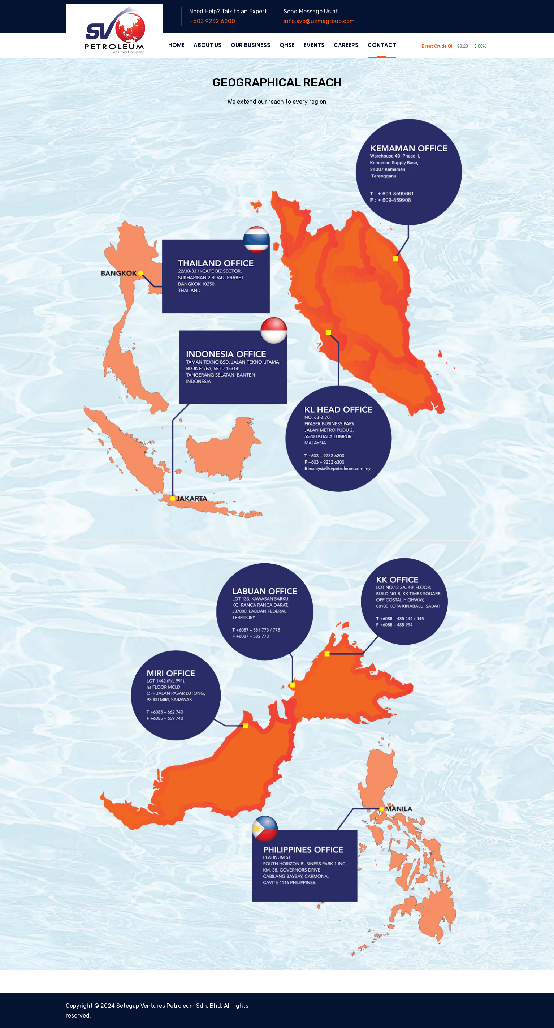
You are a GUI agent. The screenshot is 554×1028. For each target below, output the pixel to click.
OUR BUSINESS (250, 45)
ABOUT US (208, 45)
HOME (176, 45)
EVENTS (314, 45)
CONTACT (382, 45)
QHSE (287, 45)
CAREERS (346, 45)
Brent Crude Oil (437, 46)
